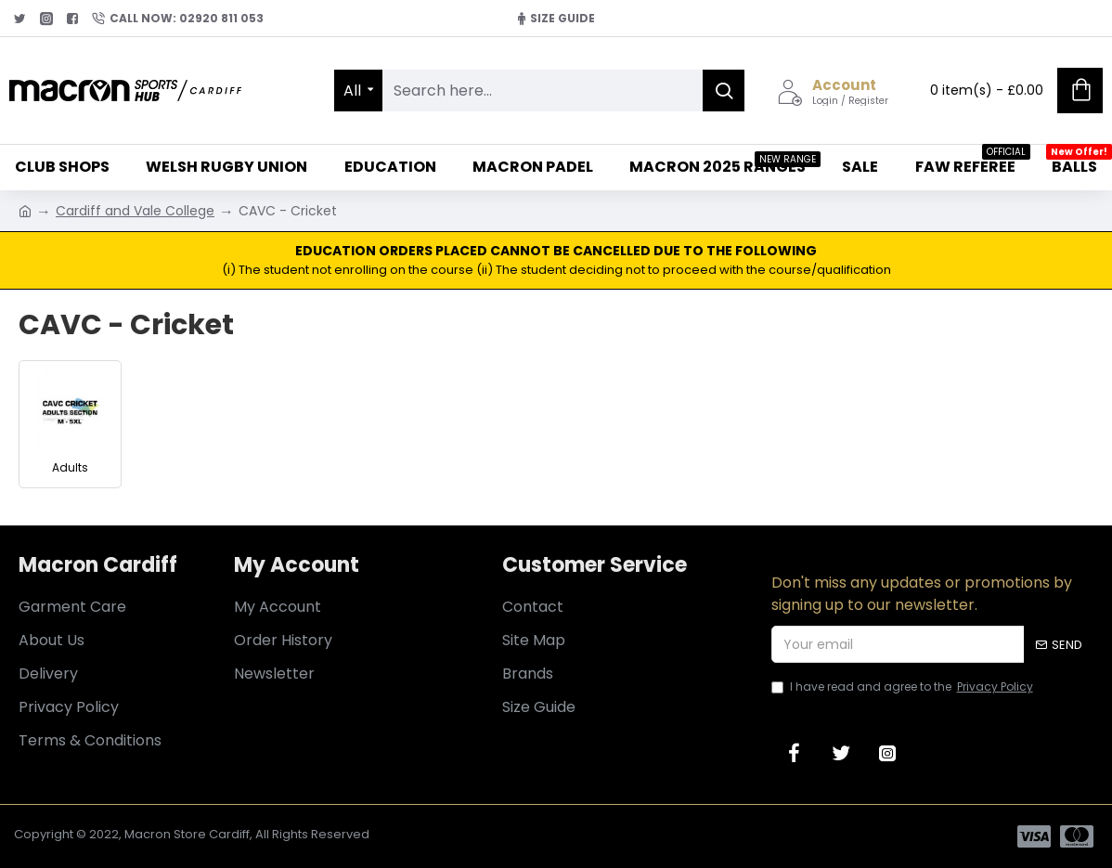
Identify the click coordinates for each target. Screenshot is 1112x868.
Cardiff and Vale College (135, 210)
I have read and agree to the (903, 687)
